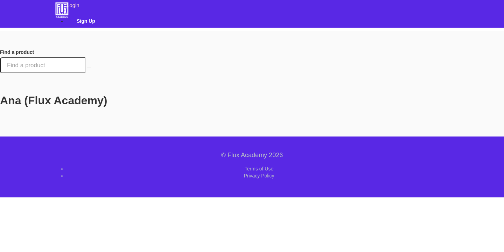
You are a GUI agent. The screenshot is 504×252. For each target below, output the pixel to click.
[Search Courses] (89, 67)
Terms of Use (259, 169)
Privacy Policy (259, 175)
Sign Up (86, 21)
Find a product (17, 52)
